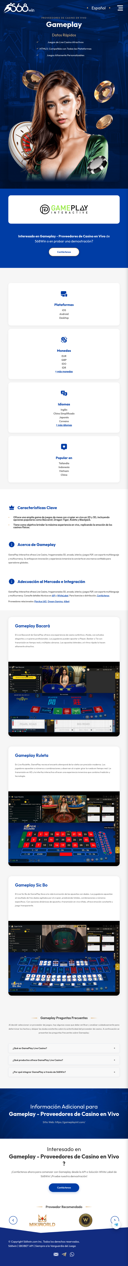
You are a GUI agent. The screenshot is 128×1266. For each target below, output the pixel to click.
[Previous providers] (13, 1220)
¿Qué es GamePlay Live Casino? (30, 1048)
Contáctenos (64, 251)
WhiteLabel (62, 595)
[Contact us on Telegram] (116, 1224)
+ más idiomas (64, 425)
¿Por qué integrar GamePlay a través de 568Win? (39, 1072)
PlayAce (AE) (40, 601)
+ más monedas (64, 371)
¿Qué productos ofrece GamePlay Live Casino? (38, 1060)
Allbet (66, 601)
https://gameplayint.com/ (70, 1122)
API (53, 595)
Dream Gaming (55, 601)
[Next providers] (115, 1220)
